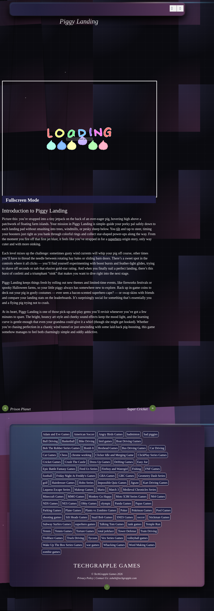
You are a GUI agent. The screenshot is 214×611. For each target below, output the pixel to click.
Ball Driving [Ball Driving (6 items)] (50, 441)
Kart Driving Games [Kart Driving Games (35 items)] (155, 482)
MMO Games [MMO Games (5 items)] (76, 496)
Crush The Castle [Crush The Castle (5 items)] (75, 462)
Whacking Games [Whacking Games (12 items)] (114, 545)
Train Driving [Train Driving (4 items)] (148, 531)
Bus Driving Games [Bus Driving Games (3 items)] (134, 448)
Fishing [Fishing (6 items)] (136, 468)
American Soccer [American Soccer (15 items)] (84, 434)
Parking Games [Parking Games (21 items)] (52, 510)
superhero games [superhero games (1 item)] (85, 524)
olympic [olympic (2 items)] (105, 503)
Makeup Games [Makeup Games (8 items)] (83, 489)
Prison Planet (16, 409)
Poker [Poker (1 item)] (123, 510)
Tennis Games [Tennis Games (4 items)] (63, 531)
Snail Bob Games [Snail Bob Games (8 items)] (101, 517)
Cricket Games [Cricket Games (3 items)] (52, 462)
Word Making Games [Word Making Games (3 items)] (142, 545)
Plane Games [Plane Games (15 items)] (73, 510)
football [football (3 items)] (47, 475)
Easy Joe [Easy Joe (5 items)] (142, 462)
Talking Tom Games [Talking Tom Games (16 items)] (111, 524)
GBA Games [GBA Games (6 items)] (107, 475)
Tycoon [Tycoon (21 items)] (92, 538)
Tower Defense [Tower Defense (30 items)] (127, 531)
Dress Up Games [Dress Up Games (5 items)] (100, 462)
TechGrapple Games (105, 573)
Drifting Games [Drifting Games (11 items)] (123, 462)
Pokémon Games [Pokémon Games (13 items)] (142, 510)
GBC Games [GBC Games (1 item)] (126, 475)
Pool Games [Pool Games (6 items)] (163, 510)
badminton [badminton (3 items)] (133, 434)
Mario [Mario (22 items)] (101, 489)
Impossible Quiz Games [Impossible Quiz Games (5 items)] (112, 482)
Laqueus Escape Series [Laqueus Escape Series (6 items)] (56, 489)
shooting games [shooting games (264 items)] (52, 517)
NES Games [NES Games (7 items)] (69, 503)
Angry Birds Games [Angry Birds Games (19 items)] (111, 434)
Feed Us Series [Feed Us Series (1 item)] (88, 468)
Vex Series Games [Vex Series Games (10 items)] (112, 538)
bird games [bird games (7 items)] (105, 441)
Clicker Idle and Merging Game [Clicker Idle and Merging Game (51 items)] (115, 455)
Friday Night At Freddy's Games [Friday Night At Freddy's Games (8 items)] (75, 475)
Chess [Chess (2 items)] (63, 455)
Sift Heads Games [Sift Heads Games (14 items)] (76, 517)
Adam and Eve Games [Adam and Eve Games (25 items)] (56, 434)
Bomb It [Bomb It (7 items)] (89, 448)
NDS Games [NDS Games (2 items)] (50, 503)
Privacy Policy (85, 578)
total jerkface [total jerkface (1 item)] (106, 531)
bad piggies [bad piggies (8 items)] (150, 434)
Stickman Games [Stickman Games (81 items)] (159, 517)
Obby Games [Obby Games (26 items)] (89, 503)
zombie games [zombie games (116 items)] (51, 551)
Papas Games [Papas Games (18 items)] (143, 503)
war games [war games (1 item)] (92, 545)
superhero (114, 239)
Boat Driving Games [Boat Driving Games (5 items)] (128, 441)
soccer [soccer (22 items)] (141, 517)
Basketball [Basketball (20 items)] (68, 441)
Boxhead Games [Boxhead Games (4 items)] (108, 448)
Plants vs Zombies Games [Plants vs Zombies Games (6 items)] (100, 510)
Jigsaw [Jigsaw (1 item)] (135, 482)
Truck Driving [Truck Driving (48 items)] (75, 538)
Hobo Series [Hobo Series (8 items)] (86, 482)
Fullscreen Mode (22, 200)
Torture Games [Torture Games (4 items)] (85, 531)
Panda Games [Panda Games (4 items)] (123, 503)
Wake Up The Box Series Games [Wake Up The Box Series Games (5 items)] (62, 545)
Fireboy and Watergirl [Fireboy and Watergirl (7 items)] (115, 468)
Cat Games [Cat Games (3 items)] (49, 455)
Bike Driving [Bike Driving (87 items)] (87, 441)
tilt (118, 229)
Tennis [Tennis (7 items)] (47, 531)
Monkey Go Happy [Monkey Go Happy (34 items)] (100, 496)
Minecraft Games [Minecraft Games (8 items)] (53, 496)
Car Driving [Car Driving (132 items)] (157, 448)
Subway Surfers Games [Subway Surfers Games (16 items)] (57, 524)
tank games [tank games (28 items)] (134, 524)
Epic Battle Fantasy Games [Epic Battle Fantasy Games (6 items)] (59, 468)
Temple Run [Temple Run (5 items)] (153, 524)
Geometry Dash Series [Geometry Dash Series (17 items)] (151, 475)
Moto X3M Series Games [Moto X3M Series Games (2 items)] (131, 496)
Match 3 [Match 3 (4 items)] (114, 489)
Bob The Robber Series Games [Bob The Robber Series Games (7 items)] (61, 448)
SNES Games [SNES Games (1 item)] (125, 517)
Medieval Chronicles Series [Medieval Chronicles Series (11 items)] (139, 489)
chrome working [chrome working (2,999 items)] (81, 455)
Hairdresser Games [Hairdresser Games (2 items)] (63, 482)
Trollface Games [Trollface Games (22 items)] (53, 538)
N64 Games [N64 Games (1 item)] (158, 496)
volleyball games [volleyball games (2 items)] (137, 538)
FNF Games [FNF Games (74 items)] (152, 468)
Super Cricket (141, 409)
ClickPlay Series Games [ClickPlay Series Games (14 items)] (152, 455)
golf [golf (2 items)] (45, 482)
